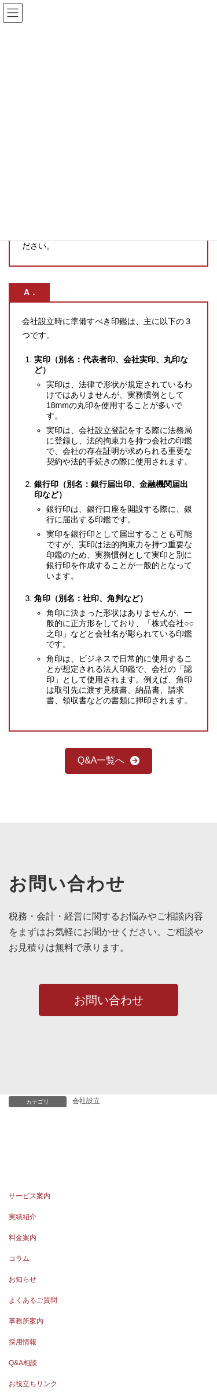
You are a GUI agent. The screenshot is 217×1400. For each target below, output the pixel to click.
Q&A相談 (23, 1363)
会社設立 (86, 1101)
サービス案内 (29, 1196)
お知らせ (22, 1279)
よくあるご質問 (33, 1300)
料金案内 (22, 1238)
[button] (109, 761)
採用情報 (22, 1342)
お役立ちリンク (33, 1384)
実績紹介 (22, 1217)
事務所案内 (26, 1321)
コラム (19, 1258)
